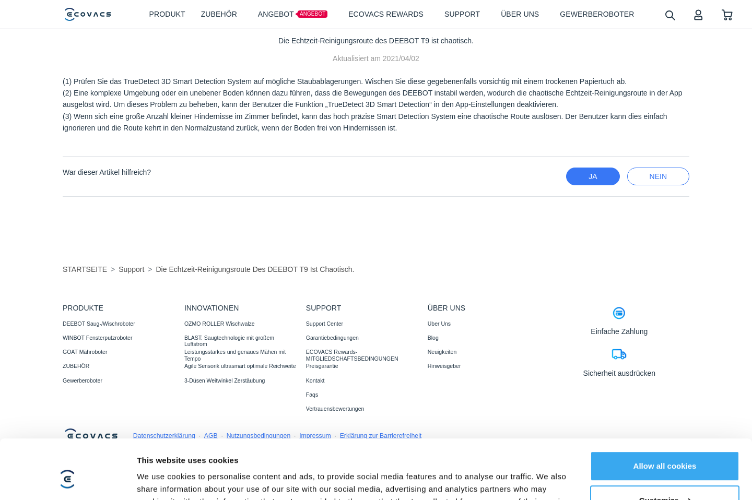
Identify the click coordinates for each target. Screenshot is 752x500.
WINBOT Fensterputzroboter (97, 338)
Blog (433, 338)
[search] (669, 14)
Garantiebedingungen (332, 338)
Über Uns (439, 323)
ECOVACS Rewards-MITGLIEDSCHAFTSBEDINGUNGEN (352, 355)
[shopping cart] (727, 14)
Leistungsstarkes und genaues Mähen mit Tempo (235, 355)
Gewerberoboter (82, 380)
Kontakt (315, 380)
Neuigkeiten (442, 352)
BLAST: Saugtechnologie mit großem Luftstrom (229, 341)
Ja (593, 176)
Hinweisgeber (444, 366)
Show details (161, 479)
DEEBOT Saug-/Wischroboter (99, 323)
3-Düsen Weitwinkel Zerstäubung (224, 380)
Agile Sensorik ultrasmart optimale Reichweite (240, 366)
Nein (658, 176)
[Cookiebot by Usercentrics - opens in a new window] (67, 479)
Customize (665, 449)
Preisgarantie (322, 366)
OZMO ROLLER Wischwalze (219, 323)
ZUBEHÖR (76, 366)
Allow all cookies (665, 415)
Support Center (324, 323)
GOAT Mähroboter (85, 352)
